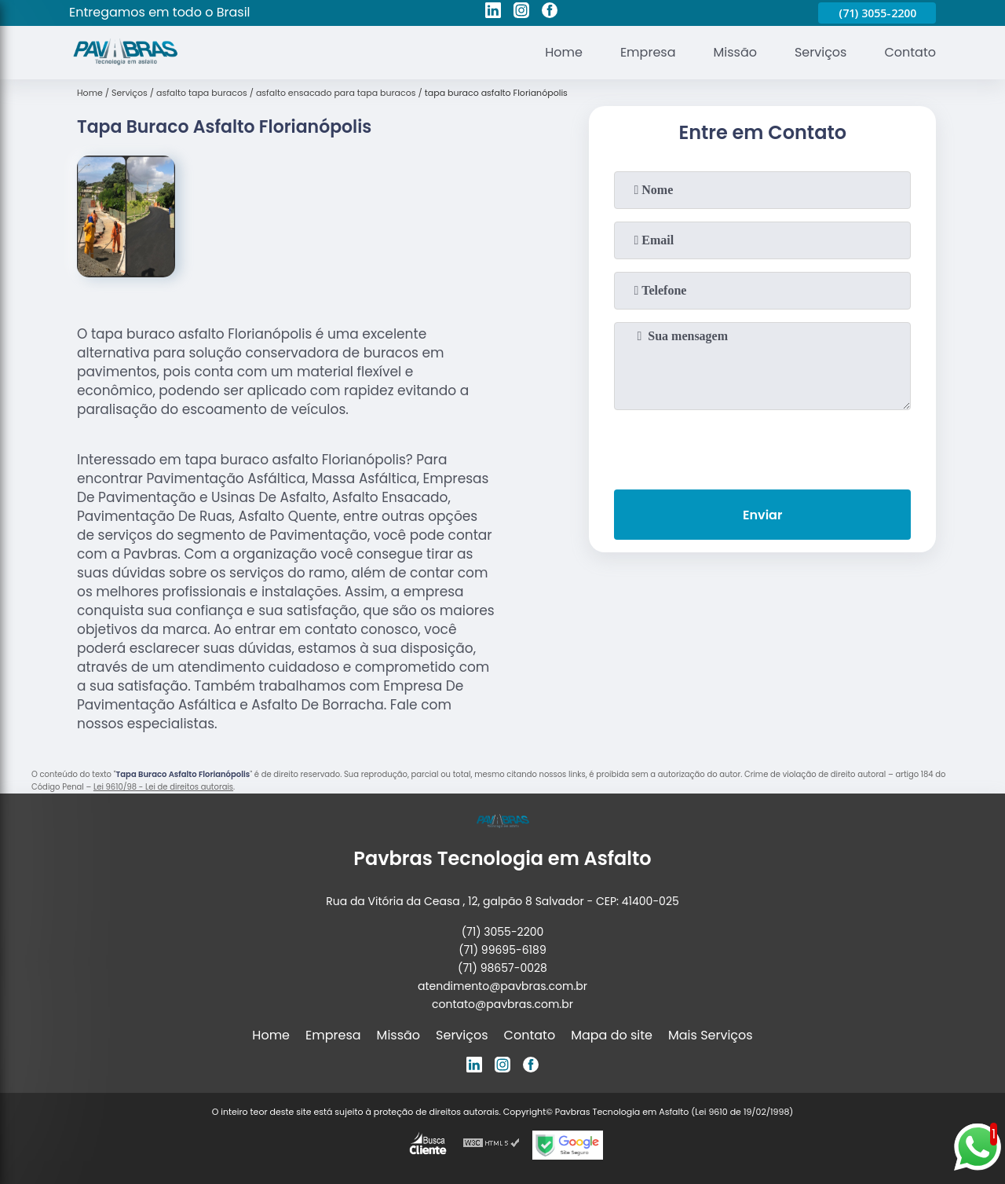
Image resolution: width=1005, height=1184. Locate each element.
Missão (734, 52)
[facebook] (549, 12)
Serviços (821, 52)
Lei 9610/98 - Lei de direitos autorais (163, 787)
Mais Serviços (710, 1035)
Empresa (648, 52)
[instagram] (521, 12)
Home (564, 52)
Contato (910, 52)
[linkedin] (493, 12)
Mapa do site (611, 1035)
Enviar (762, 515)
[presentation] (762, 446)
